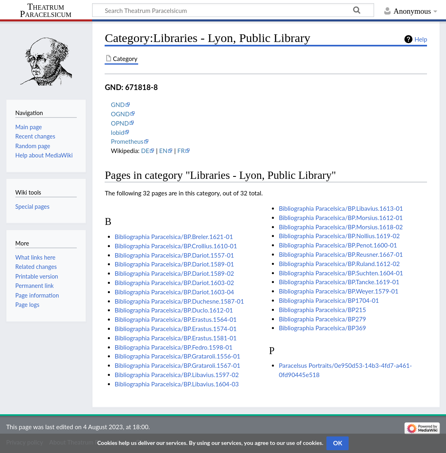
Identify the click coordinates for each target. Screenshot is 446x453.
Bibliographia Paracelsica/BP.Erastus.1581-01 (176, 338)
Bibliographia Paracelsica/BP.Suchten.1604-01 (341, 273)
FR (181, 150)
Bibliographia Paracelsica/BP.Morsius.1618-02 (341, 227)
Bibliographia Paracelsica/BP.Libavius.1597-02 (177, 374)
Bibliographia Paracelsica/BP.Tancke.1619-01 (339, 281)
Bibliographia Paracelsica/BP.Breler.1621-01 (174, 236)
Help (420, 39)
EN (163, 150)
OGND (120, 113)
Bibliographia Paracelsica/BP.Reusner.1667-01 (341, 254)
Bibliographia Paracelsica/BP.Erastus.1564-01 (176, 319)
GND (118, 104)
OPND (120, 123)
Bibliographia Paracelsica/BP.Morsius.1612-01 (341, 217)
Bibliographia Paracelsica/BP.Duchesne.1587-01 (179, 301)
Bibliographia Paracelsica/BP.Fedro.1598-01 (174, 347)
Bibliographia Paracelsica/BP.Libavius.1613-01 (341, 208)
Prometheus (127, 141)
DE (145, 150)
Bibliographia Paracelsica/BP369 (322, 327)
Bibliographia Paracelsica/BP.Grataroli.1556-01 (177, 356)
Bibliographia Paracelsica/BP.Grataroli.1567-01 (177, 365)
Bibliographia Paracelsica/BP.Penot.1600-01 (338, 245)
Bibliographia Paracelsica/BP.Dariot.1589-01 (174, 264)
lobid (117, 132)
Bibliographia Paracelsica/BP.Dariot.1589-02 (174, 273)
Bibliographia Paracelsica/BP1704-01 (329, 300)
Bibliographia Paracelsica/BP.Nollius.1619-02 (339, 235)
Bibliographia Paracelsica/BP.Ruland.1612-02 (339, 263)
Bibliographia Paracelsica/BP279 (322, 319)
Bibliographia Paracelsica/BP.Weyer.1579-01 (338, 291)
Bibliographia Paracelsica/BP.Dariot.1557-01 (174, 255)
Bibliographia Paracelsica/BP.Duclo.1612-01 (174, 310)
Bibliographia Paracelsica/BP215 (322, 309)
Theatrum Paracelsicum (45, 10)
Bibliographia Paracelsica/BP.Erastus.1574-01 (176, 328)
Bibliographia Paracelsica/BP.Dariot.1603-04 (174, 292)
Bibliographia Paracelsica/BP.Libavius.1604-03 (177, 384)
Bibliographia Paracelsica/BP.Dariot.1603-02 (174, 282)
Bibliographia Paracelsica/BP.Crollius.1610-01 (176, 246)
